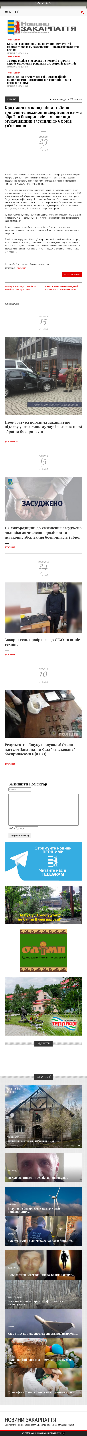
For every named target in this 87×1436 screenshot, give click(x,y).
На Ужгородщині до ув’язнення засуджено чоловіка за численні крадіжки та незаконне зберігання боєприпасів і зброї (43, 532)
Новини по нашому (15, 1297)
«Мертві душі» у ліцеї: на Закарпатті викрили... (41, 1241)
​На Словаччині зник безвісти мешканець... (38, 1177)
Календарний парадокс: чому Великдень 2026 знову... (40, 1361)
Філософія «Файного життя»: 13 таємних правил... (43, 1392)
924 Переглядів (58, 99)
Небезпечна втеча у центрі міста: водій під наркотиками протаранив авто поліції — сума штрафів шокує (39, 80)
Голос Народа (12, 1171)
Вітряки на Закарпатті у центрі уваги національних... (34, 1210)
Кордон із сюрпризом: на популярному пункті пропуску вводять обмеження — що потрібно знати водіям (43, 47)
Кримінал (21, 268)
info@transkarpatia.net (64, 1425)
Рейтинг (76, 99)
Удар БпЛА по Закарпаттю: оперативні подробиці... (43, 1333)
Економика (12, 1205)
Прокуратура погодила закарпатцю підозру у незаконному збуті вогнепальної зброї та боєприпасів (43, 427)
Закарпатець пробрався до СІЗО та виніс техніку (42, 642)
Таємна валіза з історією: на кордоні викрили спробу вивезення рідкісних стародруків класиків (42, 62)
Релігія (10, 1356)
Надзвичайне (13, 1268)
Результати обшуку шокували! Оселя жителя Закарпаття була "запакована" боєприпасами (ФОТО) (40, 749)
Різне (10, 1385)
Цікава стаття (72, 275)
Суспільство (13, 1137)
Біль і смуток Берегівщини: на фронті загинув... (41, 1275)
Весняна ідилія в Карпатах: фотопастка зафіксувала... (35, 1302)
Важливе (11, 1326)
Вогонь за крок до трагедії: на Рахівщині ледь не (31, 1140)
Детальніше (11, 442)
